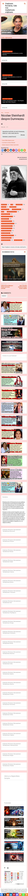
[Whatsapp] (22, 150)
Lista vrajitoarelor (7, 51)
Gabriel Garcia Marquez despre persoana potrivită (7, 287)
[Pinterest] (13, 150)
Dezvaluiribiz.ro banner (9, 30)
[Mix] (19, 150)
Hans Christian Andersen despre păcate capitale (22, 287)
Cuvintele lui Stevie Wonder (8, 142)
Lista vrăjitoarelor (6, 37)
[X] (5, 150)
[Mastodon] (16, 150)
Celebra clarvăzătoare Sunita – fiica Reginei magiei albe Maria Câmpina (13, 101)
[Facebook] (2, 150)
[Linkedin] (11, 150)
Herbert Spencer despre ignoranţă (10, 144)
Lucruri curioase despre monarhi (13, 279)
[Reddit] (8, 150)
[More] (24, 150)
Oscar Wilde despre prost (8, 140)
